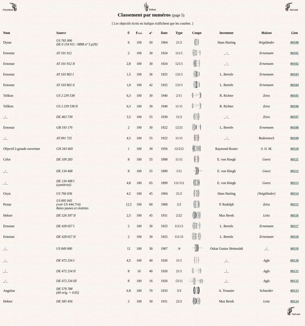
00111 (295, 159)
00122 (294, 281)
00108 (294, 127)
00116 (294, 215)
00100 (294, 42)
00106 (294, 106)
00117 (294, 226)
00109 (294, 138)
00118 (294, 236)
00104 (294, 85)
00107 (294, 117)
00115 (294, 204)
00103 (294, 74)
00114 (294, 193)
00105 (294, 95)
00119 (294, 248)
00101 (294, 53)
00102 (294, 63)
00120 (294, 260)
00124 (294, 301)
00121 (294, 271)
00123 (294, 290)
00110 (294, 148)
